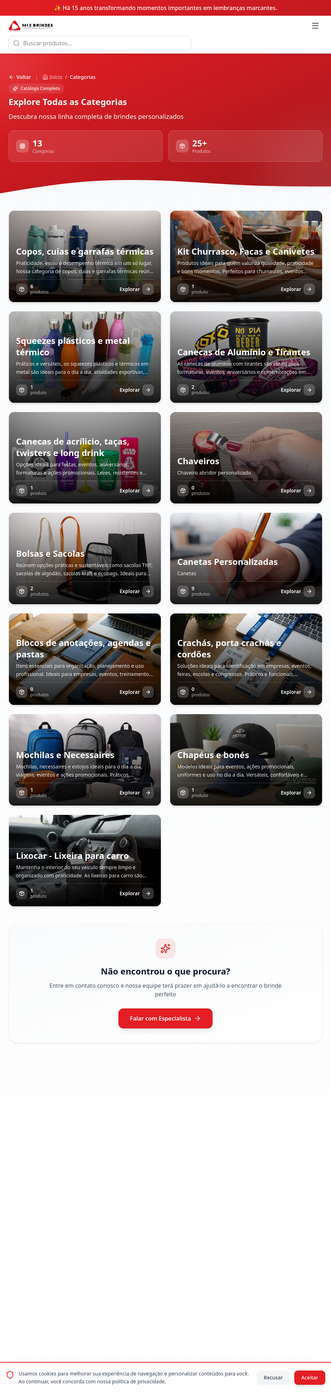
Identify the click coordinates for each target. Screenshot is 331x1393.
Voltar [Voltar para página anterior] (20, 77)
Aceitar (309, 1377)
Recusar (273, 1377)
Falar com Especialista (165, 1018)
